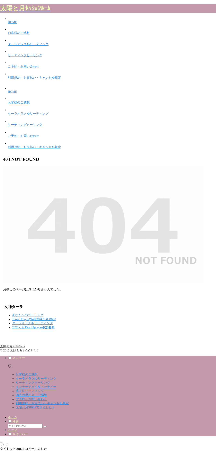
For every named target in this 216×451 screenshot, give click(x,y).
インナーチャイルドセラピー (36, 386)
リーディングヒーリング (33, 382)
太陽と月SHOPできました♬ (35, 407)
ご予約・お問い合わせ (31, 399)
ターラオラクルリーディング (32, 323)
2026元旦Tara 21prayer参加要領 (33, 327)
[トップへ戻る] (1, 442)
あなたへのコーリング (27, 315)
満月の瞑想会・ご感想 (31, 395)
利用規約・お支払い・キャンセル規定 (42, 403)
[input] (25, 426)
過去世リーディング (30, 391)
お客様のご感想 (27, 374)
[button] (44, 426)
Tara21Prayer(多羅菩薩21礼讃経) (34, 319)
